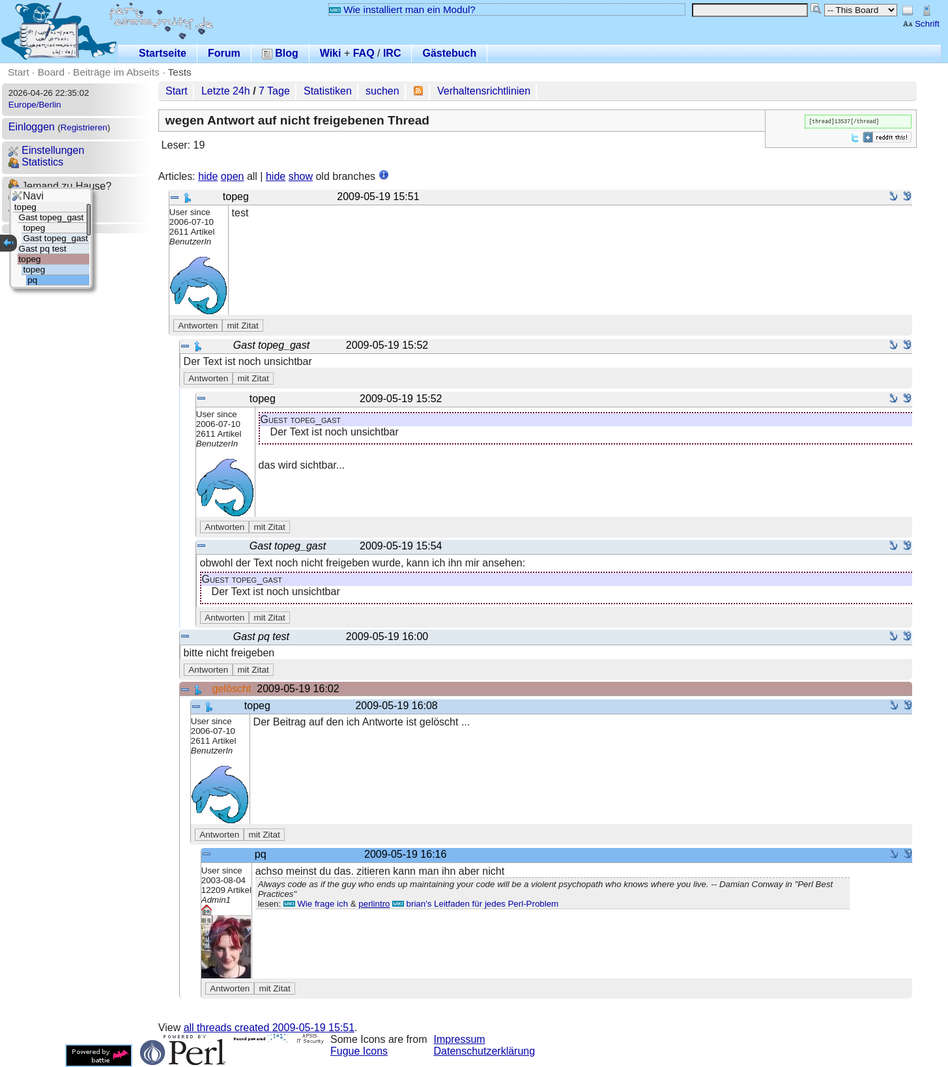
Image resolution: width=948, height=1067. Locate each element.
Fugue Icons (359, 1051)
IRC (392, 53)
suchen (382, 90)
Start (18, 72)
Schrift (921, 24)
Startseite (162, 53)
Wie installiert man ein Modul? (402, 9)
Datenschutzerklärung (485, 1051)
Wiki (330, 53)
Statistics (35, 162)
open (232, 176)
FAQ (364, 53)
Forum (224, 53)
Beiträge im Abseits (116, 72)
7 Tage (274, 90)
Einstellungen (46, 150)
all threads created (269, 1027)
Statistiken (328, 90)
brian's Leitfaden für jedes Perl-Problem (475, 904)
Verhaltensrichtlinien (483, 90)
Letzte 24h (225, 90)
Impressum (459, 1039)
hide (208, 176)
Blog (280, 53)
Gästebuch (449, 53)
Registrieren (84, 127)
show (301, 176)
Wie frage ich (315, 904)
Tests (180, 72)
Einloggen (31, 126)
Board (51, 72)
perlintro (374, 904)
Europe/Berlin (34, 105)
